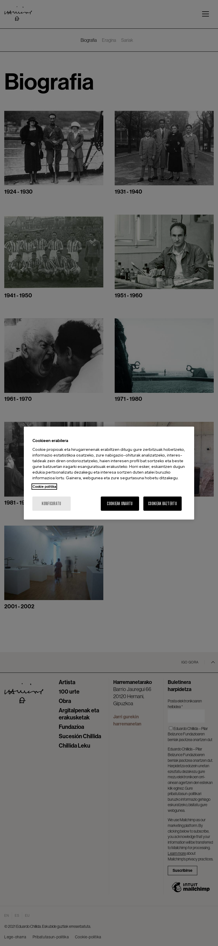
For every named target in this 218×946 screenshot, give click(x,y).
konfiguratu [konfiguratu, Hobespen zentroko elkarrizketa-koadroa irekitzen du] (51, 503)
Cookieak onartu (120, 503)
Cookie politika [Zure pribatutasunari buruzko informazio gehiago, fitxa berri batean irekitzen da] (44, 486)
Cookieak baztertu (162, 503)
